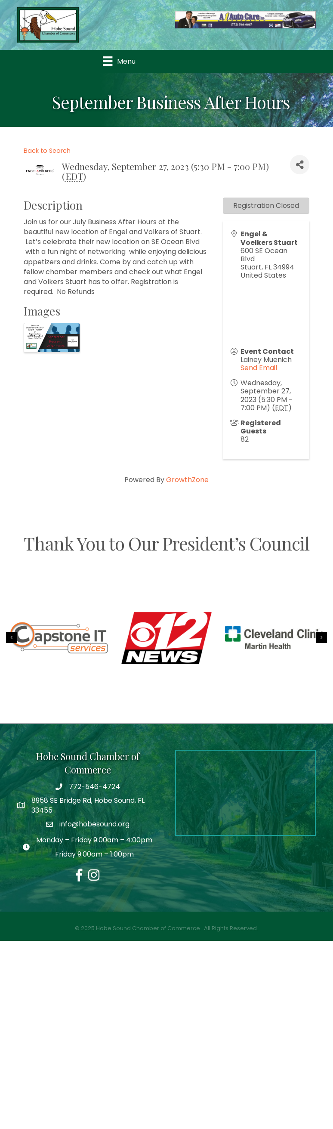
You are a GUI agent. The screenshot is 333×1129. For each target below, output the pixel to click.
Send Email (258, 368)
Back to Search (47, 150)
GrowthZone (187, 480)
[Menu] (119, 61)
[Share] (299, 164)
